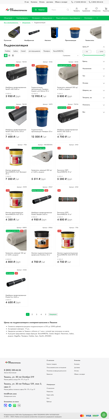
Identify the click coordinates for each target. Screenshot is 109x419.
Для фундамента (34, 51)
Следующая (53, 314)
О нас (27, 2)
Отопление (89, 18)
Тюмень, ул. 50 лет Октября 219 (19, 376)
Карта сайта (50, 395)
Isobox (15, 51)
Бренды (49, 402)
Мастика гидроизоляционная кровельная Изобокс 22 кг (41, 254)
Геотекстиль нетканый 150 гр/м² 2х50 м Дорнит (16, 254)
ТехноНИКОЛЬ (58, 51)
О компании (50, 388)
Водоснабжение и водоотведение (69, 18)
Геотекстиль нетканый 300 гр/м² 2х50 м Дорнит (67, 88)
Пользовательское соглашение (56, 367)
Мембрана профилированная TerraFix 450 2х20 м (16, 88)
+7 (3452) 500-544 (78, 2)
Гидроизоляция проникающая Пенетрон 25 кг (41, 131)
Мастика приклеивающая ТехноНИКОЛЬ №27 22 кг (14, 213)
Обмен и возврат (61, 2)
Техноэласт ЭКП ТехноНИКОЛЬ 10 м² (64, 171)
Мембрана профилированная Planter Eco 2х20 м (16, 296)
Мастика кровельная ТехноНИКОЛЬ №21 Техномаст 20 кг (16, 172)
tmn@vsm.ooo (10, 393)
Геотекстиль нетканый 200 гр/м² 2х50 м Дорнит (41, 171)
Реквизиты (50, 392)
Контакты (34, 2)
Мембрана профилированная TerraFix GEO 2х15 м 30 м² (16, 131)
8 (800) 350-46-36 (96, 2)
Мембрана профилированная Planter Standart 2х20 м (41, 213)
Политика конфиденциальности (56, 371)
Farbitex (7, 51)
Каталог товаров (52, 364)
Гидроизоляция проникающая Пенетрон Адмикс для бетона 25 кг (40, 89)
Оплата (41, 2)
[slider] (83, 55)
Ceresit (23, 51)
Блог (48, 398)
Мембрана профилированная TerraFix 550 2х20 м (67, 131)
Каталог (40, 9)
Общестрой (9, 18)
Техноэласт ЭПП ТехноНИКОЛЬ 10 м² (64, 213)
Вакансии (50, 374)
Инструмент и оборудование (43, 18)
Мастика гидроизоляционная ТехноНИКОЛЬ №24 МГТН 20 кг (67, 255)
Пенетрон (46, 51)
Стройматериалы (23, 18)
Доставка (49, 2)
